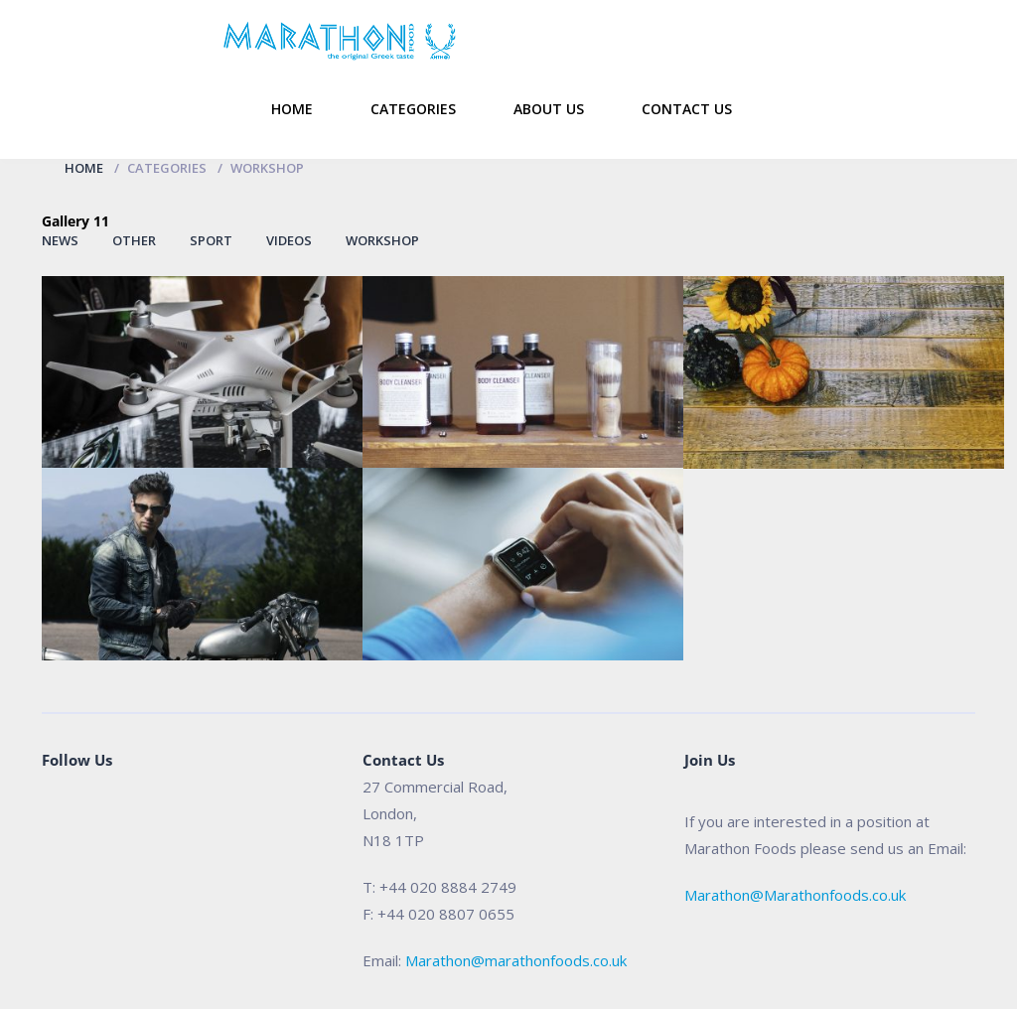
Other (134, 240)
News (60, 240)
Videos (289, 240)
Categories (413, 108)
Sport (211, 240)
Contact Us (687, 108)
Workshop (382, 240)
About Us (548, 108)
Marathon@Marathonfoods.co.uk (795, 895)
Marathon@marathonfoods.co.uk (516, 960)
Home (292, 108)
